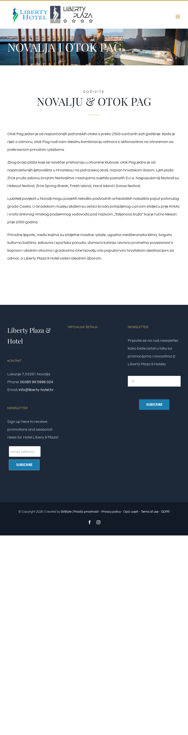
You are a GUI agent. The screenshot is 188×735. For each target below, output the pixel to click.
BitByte (66, 511)
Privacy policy (111, 511)
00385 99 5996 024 (36, 382)
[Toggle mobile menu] (178, 16)
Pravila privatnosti (86, 511)
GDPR (165, 511)
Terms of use (149, 511)
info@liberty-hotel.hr (36, 390)
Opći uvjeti (130, 511)
